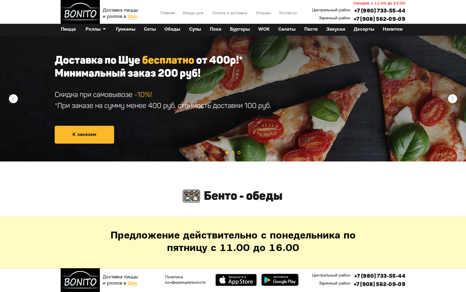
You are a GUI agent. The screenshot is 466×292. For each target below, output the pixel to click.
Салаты (287, 29)
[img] (80, 12)
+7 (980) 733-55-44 (379, 10)
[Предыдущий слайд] (13, 98)
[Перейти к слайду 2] (233, 152)
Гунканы (126, 29)
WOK (264, 29)
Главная (167, 13)
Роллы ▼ (96, 29)
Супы (195, 29)
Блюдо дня (193, 13)
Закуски (335, 29)
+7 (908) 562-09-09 (379, 19)
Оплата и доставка (229, 13)
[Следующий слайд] (452, 98)
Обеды (172, 29)
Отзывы (263, 13)
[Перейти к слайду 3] (238, 152)
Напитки (393, 29)
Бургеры (240, 29)
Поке (215, 29)
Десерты (364, 29)
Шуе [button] (132, 16)
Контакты (288, 13)
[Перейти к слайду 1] (227, 152)
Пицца (68, 29)
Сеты (150, 29)
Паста (311, 29)
